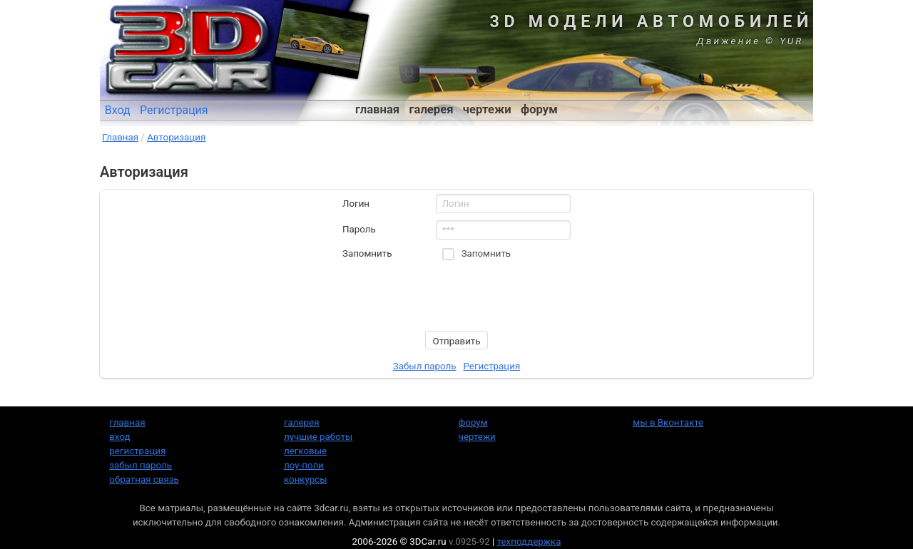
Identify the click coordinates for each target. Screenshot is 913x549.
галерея (431, 109)
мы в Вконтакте (668, 422)
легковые (305, 451)
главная (377, 109)
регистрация (137, 451)
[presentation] (450, 296)
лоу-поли (304, 465)
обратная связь (143, 479)
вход (119, 436)
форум (539, 109)
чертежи (487, 109)
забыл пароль (140, 465)
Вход (118, 110)
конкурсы (305, 479)
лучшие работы (318, 436)
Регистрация (174, 110)
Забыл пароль (424, 366)
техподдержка (529, 541)
